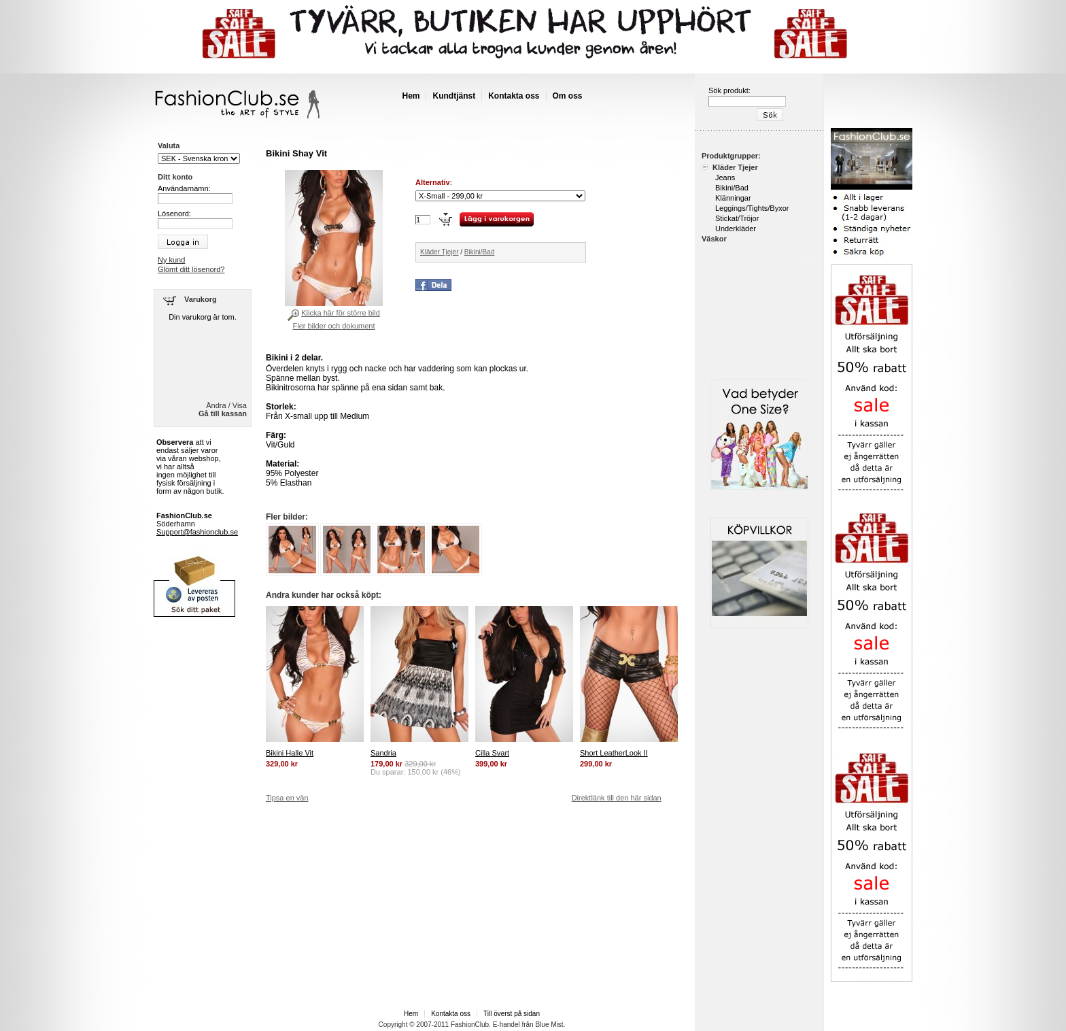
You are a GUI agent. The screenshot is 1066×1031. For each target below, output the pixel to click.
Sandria (383, 753)
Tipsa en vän (287, 798)
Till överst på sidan (511, 1013)
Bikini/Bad (479, 252)
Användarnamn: (184, 188)
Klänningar (733, 198)
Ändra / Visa (226, 405)
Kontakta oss (513, 96)
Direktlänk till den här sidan (616, 798)
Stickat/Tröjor (737, 218)
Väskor (714, 239)
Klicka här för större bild (340, 313)
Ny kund (171, 260)
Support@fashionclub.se (197, 532)
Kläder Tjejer (439, 252)
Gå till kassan (223, 413)
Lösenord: (174, 213)
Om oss (568, 96)
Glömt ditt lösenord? (191, 269)
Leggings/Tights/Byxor (752, 208)
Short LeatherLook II (614, 753)
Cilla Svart (492, 753)
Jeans (725, 177)
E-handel (506, 1024)
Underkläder (735, 228)
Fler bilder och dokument (333, 326)
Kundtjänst (453, 96)
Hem (410, 96)
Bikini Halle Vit (289, 753)
